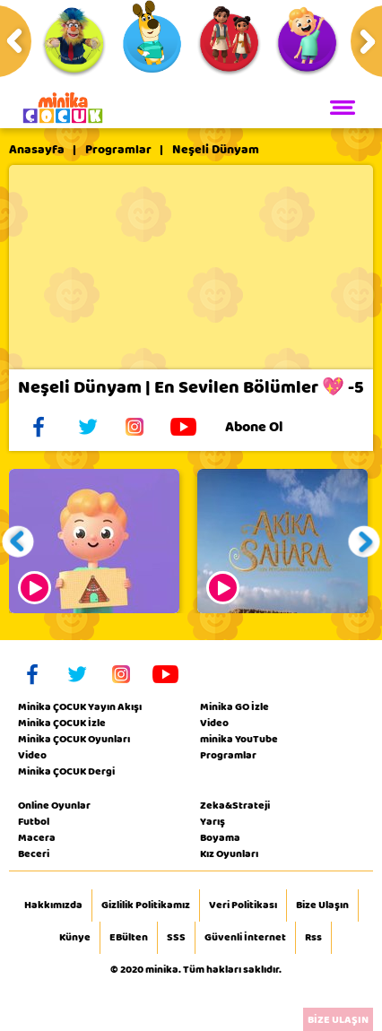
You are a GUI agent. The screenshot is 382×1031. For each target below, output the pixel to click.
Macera (37, 837)
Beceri (33, 853)
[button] (18, 541)
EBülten (128, 938)
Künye (75, 938)
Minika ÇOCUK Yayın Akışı (80, 706)
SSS (176, 938)
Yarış (212, 821)
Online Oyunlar (54, 805)
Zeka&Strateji (235, 805)
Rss (313, 938)
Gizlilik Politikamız (145, 905)
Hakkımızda (53, 905)
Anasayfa (37, 149)
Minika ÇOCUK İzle (62, 723)
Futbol (33, 821)
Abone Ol (267, 427)
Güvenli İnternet (245, 938)
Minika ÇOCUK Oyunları (74, 739)
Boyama (220, 837)
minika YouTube (239, 739)
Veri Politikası (243, 905)
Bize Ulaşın (322, 905)
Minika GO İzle (234, 706)
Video (32, 755)
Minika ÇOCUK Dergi (66, 771)
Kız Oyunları (229, 853)
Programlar (118, 149)
